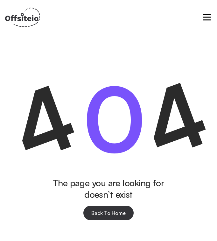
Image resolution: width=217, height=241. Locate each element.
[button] (207, 17)
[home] (22, 17)
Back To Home (108, 213)
